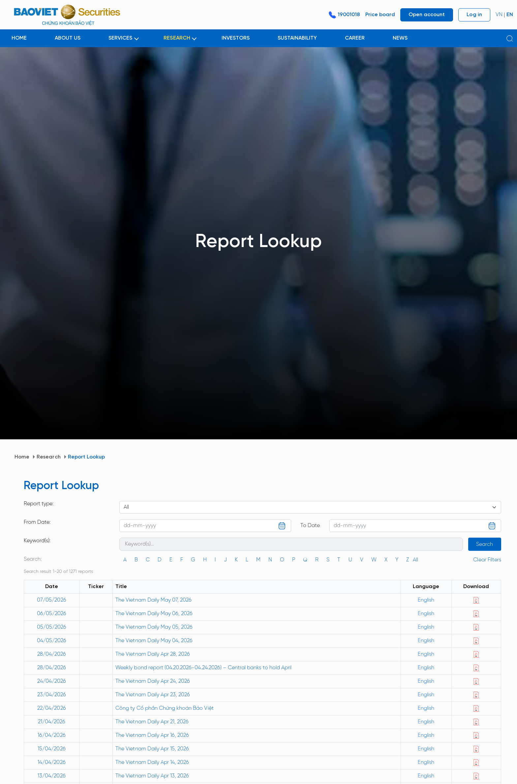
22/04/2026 (51, 708)
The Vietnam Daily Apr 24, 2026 (152, 681)
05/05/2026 (51, 627)
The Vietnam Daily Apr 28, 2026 (152, 654)
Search (484, 544)
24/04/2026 (51, 681)
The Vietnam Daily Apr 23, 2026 (152, 695)
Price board (380, 14)
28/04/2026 (51, 654)
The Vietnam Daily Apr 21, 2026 (152, 722)
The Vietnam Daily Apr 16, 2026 (152, 735)
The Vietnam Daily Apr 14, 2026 (152, 762)
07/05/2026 (51, 600)
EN (509, 14)
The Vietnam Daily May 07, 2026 (153, 600)
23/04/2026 (51, 695)
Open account (427, 14)
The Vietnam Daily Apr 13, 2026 (152, 776)
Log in (474, 14)
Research (48, 457)
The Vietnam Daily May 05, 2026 (154, 627)
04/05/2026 (51, 640)
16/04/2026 (51, 735)
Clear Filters (487, 560)
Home (22, 457)
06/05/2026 (51, 613)
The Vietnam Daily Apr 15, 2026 (152, 749)
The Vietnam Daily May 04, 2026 (154, 640)
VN (499, 14)
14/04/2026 (51, 762)
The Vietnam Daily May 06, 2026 (154, 613)
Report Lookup (86, 457)
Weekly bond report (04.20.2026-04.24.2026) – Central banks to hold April (203, 668)
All (415, 560)
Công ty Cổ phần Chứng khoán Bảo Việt (164, 708)
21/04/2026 (51, 722)
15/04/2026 (51, 749)
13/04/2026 (51, 776)
